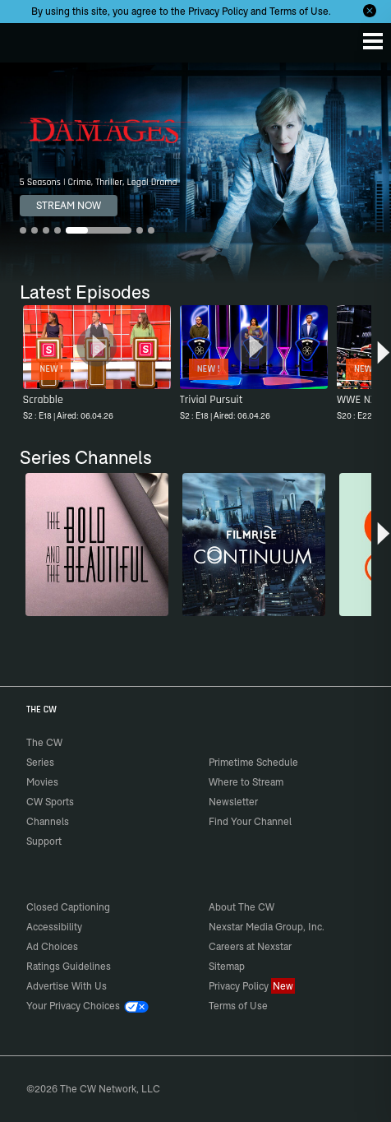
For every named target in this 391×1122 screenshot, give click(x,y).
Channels (47, 821)
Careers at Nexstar (250, 946)
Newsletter (233, 801)
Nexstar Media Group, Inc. (266, 926)
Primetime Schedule (253, 762)
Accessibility (54, 926)
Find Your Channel (250, 821)
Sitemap (227, 966)
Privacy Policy (218, 11)
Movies (42, 782)
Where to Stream (246, 782)
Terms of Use (299, 11)
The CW (28, 38)
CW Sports (50, 801)
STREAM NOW (68, 205)
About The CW (241, 907)
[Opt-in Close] (369, 10)
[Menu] (373, 41)
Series (40, 762)
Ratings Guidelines (68, 966)
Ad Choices (52, 946)
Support (44, 841)
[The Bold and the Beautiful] (97, 545)
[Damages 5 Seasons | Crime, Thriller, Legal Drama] (195, 173)
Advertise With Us (66, 986)
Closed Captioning (68, 907)
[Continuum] (254, 545)
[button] (383, 359)
